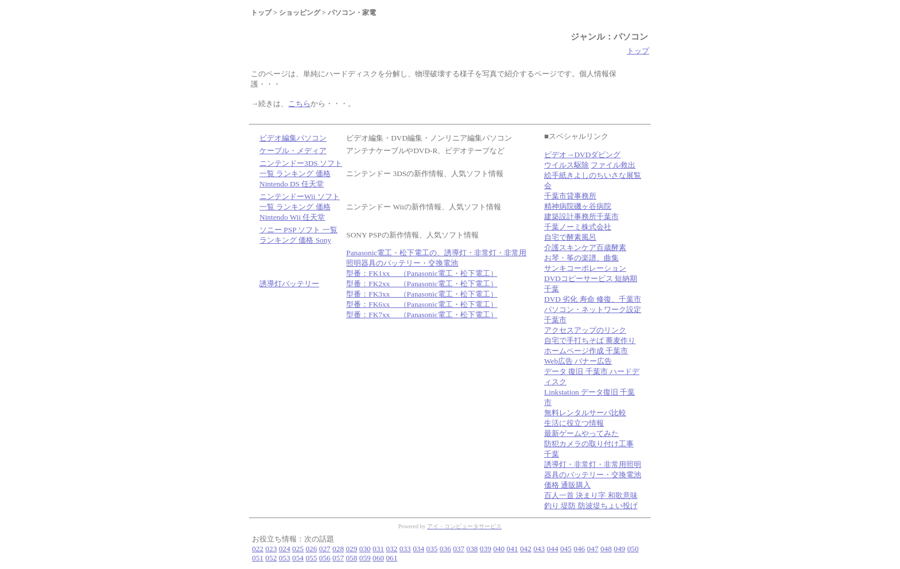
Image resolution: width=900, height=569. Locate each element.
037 (458, 548)
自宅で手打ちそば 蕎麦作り (589, 340)
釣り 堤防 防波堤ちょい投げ (591, 505)
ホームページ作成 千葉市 (586, 350)
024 (284, 548)
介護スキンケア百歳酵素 (585, 247)
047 (593, 548)
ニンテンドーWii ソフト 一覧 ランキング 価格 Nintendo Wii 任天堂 (299, 206)
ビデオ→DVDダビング (582, 154)
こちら (299, 103)
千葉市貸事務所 (570, 196)
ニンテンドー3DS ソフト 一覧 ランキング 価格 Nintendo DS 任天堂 (300, 173)
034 (418, 548)
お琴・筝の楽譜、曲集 (581, 258)
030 (365, 548)
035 (431, 548)
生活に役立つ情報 (574, 423)
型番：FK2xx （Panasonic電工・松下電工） (421, 283)
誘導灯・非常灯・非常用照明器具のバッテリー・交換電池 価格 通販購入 (592, 474)
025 (298, 548)
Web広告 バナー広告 (578, 361)
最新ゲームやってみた (581, 433)
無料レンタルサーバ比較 (585, 412)
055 (311, 558)
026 (311, 548)
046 (579, 548)
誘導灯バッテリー (289, 283)
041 (512, 548)
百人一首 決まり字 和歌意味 (591, 495)
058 (351, 558)
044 (552, 548)
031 (378, 548)
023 (271, 548)
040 (499, 548)
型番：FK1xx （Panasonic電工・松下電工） (421, 273)
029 (351, 548)
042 (526, 548)
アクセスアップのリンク (585, 330)
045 (566, 548)
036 (445, 548)
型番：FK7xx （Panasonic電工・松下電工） (421, 314)
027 (325, 548)
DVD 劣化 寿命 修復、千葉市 (592, 299)
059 (365, 558)
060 (378, 558)
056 (325, 558)
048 (606, 548)
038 (472, 548)
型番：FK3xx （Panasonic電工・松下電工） (421, 294)
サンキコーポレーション (585, 268)
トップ (638, 50)
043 (539, 548)
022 (257, 548)
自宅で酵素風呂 (570, 237)
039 (485, 548)
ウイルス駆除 (566, 165)
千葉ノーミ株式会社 (577, 227)
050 (633, 548)
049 (619, 548)
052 (271, 558)
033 (405, 548)
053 (284, 558)
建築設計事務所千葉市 (581, 216)
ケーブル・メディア (293, 150)
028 (338, 548)
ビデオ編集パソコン (293, 138)
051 (257, 558)
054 (298, 558)
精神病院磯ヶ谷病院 (577, 206)
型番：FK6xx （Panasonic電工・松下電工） (421, 304)
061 (391, 558)
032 (391, 548)
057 (338, 558)
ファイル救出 (613, 165)
